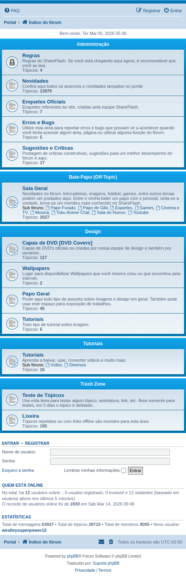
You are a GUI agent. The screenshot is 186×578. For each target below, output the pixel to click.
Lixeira (30, 416)
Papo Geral (36, 294)
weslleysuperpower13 (24, 530)
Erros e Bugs (38, 122)
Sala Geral (35, 188)
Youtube (138, 212)
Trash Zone (92, 384)
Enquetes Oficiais (44, 102)
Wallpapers (36, 268)
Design (93, 231)
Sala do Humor (108, 212)
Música (39, 212)
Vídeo (53, 364)
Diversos (75, 364)
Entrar (10, 443)
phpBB (73, 556)
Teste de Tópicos (43, 395)
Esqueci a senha (18, 470)
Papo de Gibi (93, 207)
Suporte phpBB (106, 563)
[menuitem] (12, 10)
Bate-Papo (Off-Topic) (93, 177)
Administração (93, 44)
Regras (31, 55)
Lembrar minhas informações (95, 470)
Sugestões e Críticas (47, 148)
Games (144, 207)
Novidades (35, 81)
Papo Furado (60, 207)
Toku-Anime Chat (70, 212)
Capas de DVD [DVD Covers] (57, 243)
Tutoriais (33, 319)
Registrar (37, 443)
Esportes (121, 207)
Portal (10, 22)
